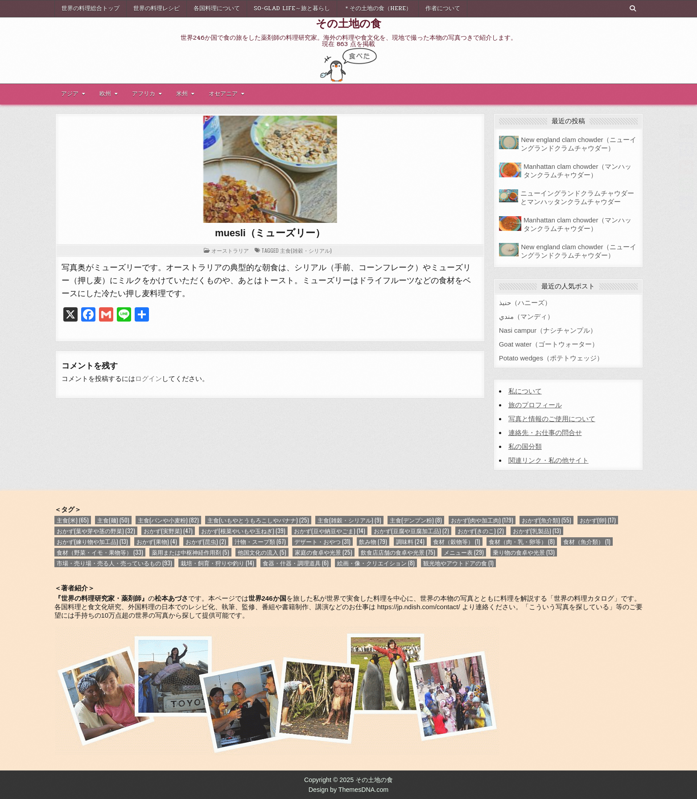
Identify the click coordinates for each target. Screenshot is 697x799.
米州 (182, 93)
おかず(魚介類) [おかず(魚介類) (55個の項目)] (546, 520)
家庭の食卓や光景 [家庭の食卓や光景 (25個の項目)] (323, 552)
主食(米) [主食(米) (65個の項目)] (73, 520)
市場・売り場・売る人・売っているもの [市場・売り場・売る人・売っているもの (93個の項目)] (114, 563)
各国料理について (217, 8)
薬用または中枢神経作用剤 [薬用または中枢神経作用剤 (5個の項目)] (190, 552)
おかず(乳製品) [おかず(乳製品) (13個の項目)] (537, 531)
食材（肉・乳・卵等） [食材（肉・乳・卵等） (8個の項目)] (522, 541)
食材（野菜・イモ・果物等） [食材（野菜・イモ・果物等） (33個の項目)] (100, 552)
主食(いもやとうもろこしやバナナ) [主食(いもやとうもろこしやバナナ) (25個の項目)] (258, 520)
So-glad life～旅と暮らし (292, 8)
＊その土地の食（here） (378, 8)
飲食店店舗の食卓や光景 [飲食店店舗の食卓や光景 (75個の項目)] (398, 552)
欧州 (105, 93)
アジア (69, 93)
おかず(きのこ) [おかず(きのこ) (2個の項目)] (481, 531)
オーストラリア (230, 250)
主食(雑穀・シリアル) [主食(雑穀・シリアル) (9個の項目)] (349, 520)
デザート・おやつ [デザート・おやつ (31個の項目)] (322, 541)
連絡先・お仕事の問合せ (545, 432)
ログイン (148, 378)
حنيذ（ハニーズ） (525, 302)
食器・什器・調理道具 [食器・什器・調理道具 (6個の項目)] (296, 563)
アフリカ (143, 93)
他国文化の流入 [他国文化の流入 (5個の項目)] (262, 552)
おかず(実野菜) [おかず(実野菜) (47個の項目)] (168, 531)
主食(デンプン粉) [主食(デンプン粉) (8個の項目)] (416, 520)
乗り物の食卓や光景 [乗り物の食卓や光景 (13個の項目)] (524, 552)
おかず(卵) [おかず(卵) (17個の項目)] (598, 520)
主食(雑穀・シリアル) (306, 250)
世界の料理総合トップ (91, 8)
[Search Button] (632, 8)
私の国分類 (525, 446)
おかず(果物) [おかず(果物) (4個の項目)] (156, 541)
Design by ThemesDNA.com (349, 789)
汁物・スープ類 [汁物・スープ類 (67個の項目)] (260, 541)
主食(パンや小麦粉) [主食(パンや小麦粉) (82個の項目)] (168, 520)
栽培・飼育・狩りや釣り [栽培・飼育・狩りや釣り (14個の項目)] (217, 563)
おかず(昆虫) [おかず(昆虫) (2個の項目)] (206, 541)
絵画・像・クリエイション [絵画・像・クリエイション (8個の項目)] (376, 563)
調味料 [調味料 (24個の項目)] (410, 541)
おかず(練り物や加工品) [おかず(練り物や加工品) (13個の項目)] (92, 541)
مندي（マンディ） (526, 316)
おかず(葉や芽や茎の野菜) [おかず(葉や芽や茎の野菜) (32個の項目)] (96, 531)
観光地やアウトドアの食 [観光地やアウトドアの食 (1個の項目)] (458, 563)
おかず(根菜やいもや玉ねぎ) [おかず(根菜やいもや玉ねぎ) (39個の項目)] (243, 531)
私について (525, 391)
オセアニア (223, 93)
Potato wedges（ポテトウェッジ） (551, 358)
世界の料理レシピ (156, 8)
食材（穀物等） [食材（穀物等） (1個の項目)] (456, 541)
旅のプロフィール (535, 405)
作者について (442, 8)
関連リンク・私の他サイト (548, 460)
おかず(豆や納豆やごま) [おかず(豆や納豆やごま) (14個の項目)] (329, 531)
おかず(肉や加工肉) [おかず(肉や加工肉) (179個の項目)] (482, 520)
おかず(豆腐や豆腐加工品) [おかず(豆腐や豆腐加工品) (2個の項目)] (411, 531)
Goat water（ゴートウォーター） (548, 344)
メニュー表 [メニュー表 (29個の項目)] (464, 552)
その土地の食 (348, 23)
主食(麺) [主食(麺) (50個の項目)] (113, 520)
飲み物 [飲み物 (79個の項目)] (373, 541)
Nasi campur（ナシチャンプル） (548, 330)
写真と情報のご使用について (551, 419)
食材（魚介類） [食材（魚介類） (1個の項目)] (586, 541)
